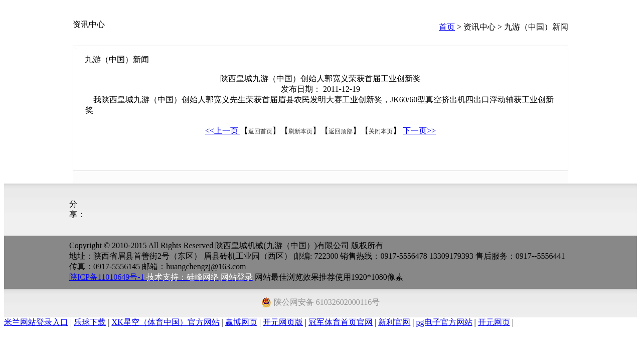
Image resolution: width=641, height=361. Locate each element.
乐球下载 (90, 322)
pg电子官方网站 (444, 322)
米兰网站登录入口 (36, 322)
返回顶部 (341, 131)
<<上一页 (222, 130)
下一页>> (419, 130)
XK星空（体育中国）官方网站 (165, 322)
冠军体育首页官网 (340, 322)
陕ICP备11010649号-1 (106, 277)
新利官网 (394, 322)
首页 (447, 27)
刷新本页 (300, 131)
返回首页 (260, 131)
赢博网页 (241, 322)
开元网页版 (283, 322)
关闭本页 (381, 131)
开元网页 (494, 322)
